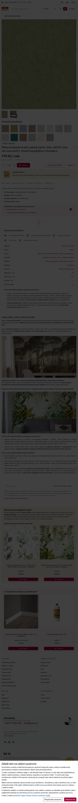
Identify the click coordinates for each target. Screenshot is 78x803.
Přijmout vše (70, 799)
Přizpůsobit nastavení (52, 799)
